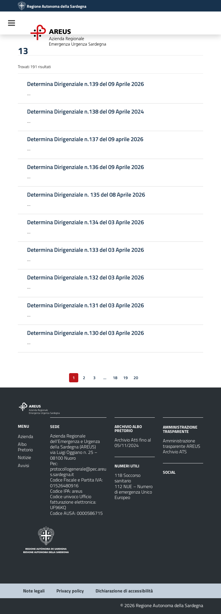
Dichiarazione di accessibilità (124, 590)
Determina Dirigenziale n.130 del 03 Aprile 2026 (85, 333)
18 (115, 378)
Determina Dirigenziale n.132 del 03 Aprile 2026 (85, 277)
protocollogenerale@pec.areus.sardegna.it (78, 471)
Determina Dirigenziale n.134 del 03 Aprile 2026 (85, 222)
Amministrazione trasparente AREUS (181, 443)
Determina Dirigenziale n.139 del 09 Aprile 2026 (85, 84)
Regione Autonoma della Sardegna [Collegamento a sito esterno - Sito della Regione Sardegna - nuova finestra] (56, 6)
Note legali (34, 590)
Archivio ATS (175, 451)
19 (125, 378)
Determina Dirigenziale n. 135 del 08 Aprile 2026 (86, 194)
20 (136, 378)
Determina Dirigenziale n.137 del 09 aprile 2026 (85, 139)
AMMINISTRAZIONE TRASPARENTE (180, 429)
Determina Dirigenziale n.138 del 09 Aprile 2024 (85, 111)
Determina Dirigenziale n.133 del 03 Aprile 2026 (85, 249)
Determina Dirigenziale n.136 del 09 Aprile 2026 (85, 167)
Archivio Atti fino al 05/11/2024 (133, 442)
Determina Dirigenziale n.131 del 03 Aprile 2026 (85, 305)
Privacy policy (70, 590)
